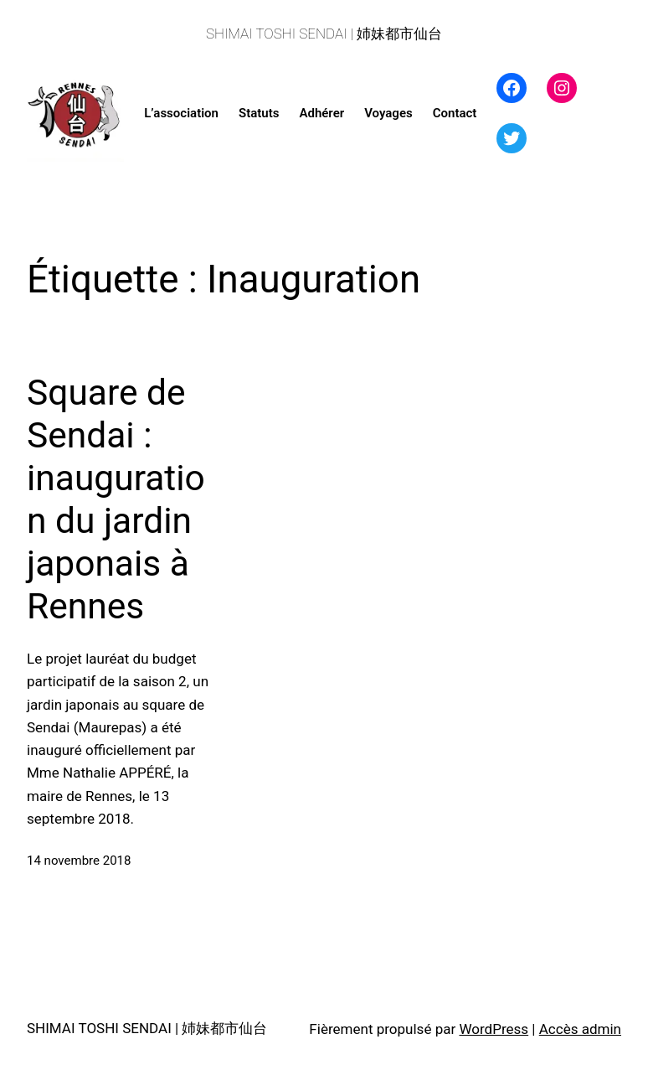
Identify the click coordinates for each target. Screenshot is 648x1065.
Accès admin (580, 1029)
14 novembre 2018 (79, 860)
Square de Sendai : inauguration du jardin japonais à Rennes (116, 499)
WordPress (493, 1029)
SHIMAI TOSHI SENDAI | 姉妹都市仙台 (324, 33)
